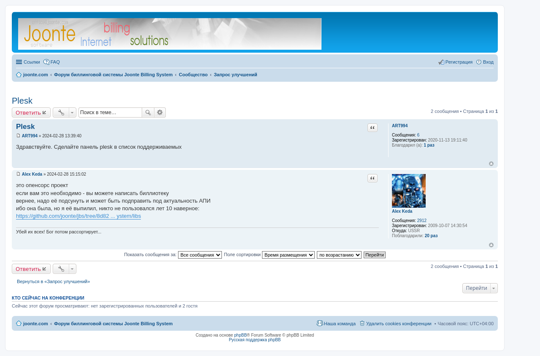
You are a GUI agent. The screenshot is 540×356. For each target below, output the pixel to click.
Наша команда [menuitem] (340, 323)
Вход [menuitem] (488, 61)
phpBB (240, 335)
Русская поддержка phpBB (255, 339)
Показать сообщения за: (173, 254)
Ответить (28, 112)
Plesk (22, 100)
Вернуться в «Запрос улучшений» (53, 281)
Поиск (148, 112)
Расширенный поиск (160, 112)
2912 (422, 220)
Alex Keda (402, 211)
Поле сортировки (269, 254)
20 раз (431, 235)
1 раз (429, 145)
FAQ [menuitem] (55, 61)
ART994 (400, 125)
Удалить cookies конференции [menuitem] (399, 323)
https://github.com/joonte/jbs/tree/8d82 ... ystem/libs (78, 216)
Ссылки (32, 61)
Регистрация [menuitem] (459, 61)
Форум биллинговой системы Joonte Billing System (113, 323)
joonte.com (35, 323)
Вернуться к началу (491, 163)
